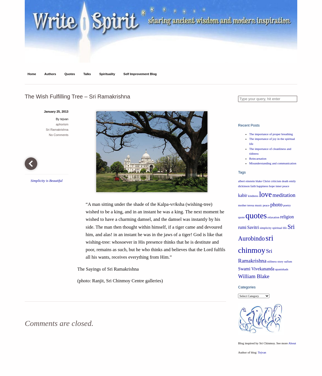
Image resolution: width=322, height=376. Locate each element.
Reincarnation (257, 158)
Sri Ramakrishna (57, 129)
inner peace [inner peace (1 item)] (282, 186)
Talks (87, 74)
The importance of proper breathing (271, 134)
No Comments (58, 135)
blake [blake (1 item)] (259, 181)
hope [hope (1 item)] (272, 186)
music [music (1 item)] (258, 205)
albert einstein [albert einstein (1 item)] (246, 181)
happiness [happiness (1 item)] (262, 186)
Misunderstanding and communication (272, 163)
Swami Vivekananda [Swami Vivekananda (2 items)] (256, 268)
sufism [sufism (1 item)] (288, 261)
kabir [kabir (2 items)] (242, 195)
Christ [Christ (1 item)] (266, 181)
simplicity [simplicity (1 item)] (266, 227)
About (292, 343)
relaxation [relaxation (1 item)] (273, 217)
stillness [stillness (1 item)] (272, 261)
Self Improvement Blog (140, 74)
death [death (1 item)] (285, 181)
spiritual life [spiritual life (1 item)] (279, 227)
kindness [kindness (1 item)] (253, 195)
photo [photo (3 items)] (276, 204)
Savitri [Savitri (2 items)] (253, 227)
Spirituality (107, 74)
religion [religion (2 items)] (287, 216)
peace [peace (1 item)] (266, 205)
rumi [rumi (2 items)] (242, 227)
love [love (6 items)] (265, 194)
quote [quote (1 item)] (241, 217)
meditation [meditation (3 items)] (284, 195)
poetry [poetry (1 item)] (287, 205)
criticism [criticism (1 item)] (276, 181)
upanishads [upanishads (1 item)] (281, 269)
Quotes (70, 74)
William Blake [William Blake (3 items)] (253, 276)
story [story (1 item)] (280, 261)
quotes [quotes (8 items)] (256, 215)
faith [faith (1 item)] (253, 186)
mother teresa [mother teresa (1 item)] (246, 205)
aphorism (62, 124)
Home (32, 74)
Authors (50, 74)
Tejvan (262, 352)
